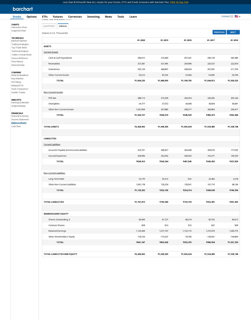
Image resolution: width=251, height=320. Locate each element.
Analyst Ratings (18, 117)
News (108, 16)
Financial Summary (20, 127)
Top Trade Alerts (19, 59)
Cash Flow (16, 137)
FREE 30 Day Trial (179, 2)
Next (233, 43)
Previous (219, 43)
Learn (133, 16)
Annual (63, 37)
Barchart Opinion (19, 52)
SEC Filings (16, 93)
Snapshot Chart (18, 42)
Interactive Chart (19, 38)
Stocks (17, 16)
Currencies (75, 16)
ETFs (45, 16)
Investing (93, 16)
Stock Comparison (19, 100)
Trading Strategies (20, 55)
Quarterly (49, 37)
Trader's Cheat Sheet (21, 66)
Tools (120, 16)
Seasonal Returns (19, 69)
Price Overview (18, 25)
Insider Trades (18, 103)
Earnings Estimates (20, 113)
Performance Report (20, 28)
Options (32, 16)
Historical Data (17, 76)
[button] (237, 17)
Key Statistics (17, 90)
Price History (17, 73)
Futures (58, 16)
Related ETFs (17, 96)
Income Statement (20, 130)
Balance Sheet (18, 134)
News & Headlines (19, 86)
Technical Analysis (19, 62)
